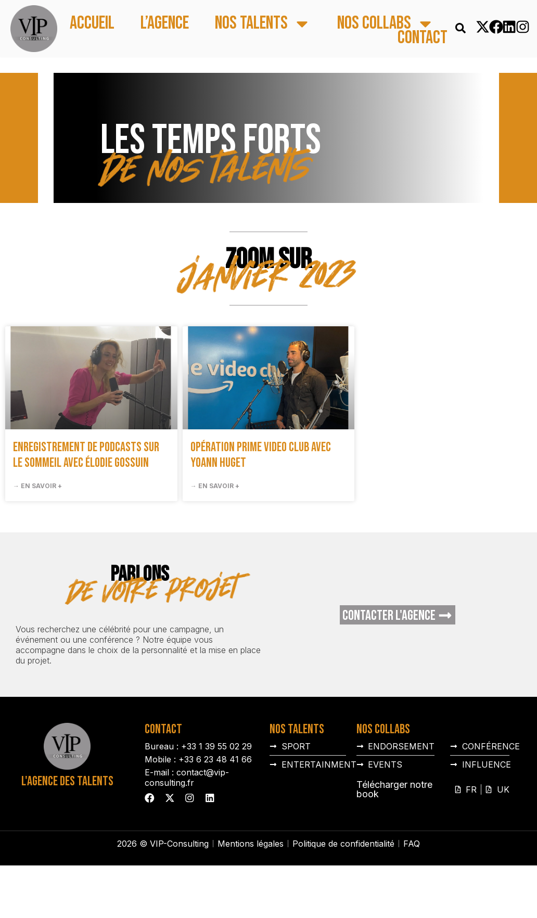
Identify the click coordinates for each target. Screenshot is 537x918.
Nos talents (263, 24)
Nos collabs (385, 24)
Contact (423, 38)
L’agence (164, 24)
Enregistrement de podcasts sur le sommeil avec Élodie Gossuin (86, 455)
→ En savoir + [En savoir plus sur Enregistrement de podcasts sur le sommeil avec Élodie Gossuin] (37, 486)
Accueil (92, 24)
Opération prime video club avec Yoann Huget (260, 455)
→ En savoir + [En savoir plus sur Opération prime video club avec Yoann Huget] (214, 486)
